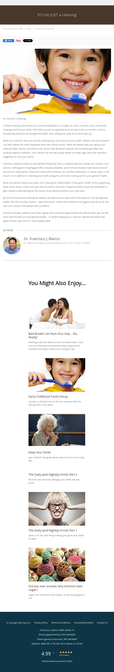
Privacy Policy (41, 622)
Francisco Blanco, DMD (13, 28)
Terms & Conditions (61, 622)
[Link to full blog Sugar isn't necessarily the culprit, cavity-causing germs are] (56, 570)
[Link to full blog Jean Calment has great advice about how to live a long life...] (56, 435)
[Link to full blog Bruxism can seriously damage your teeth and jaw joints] (56, 474)
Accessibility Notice (83, 622)
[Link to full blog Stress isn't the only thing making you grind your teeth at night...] (56, 513)
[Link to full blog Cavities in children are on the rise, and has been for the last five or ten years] (56, 379)
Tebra (69, 661)
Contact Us (102, 622)
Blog (29, 28)
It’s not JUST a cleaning (44, 28)
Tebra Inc (26, 622)
